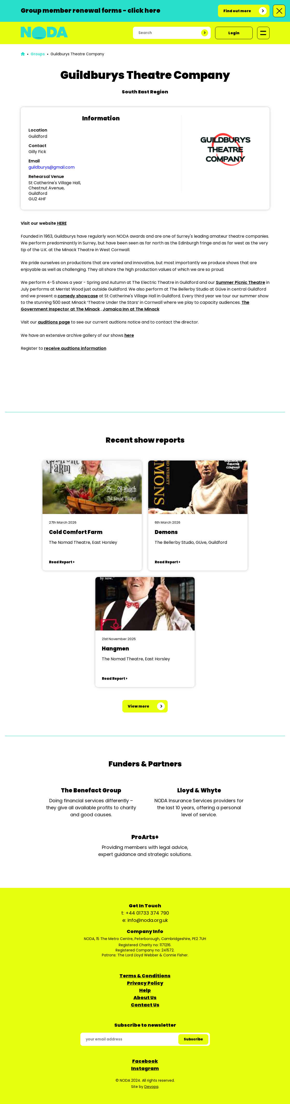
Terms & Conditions (145, 975)
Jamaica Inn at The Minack (131, 309)
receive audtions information (75, 348)
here (129, 335)
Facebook (145, 1061)
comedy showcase (78, 296)
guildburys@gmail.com (52, 167)
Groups (38, 54)
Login (233, 33)
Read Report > (61, 562)
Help (145, 990)
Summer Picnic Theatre (240, 282)
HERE (62, 223)
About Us (145, 997)
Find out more (237, 10)
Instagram (145, 1068)
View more (138, 706)
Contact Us (145, 1005)
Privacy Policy (145, 983)
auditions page (54, 322)
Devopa (151, 1086)
